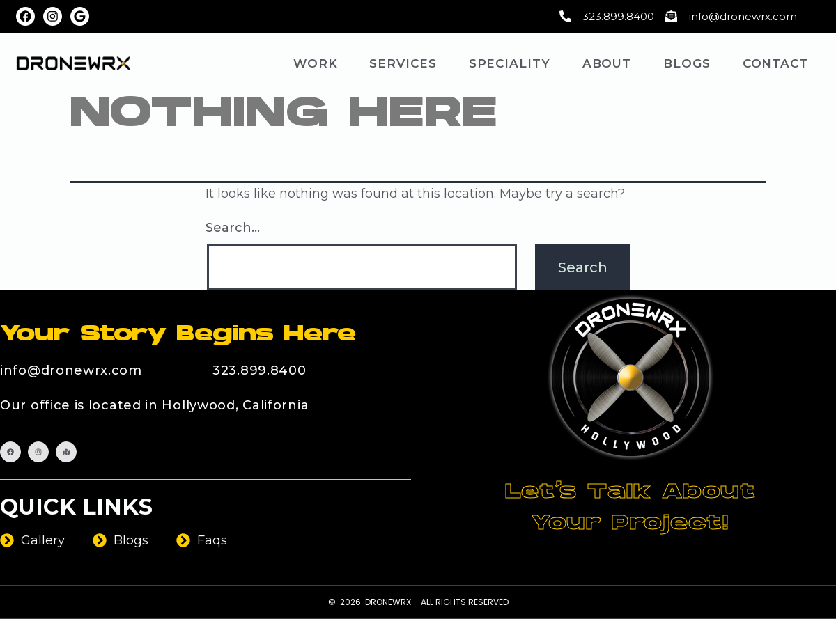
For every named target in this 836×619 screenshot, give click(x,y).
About (607, 63)
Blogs (687, 63)
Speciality (509, 63)
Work (315, 63)
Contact (775, 63)
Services (402, 63)
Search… (233, 227)
